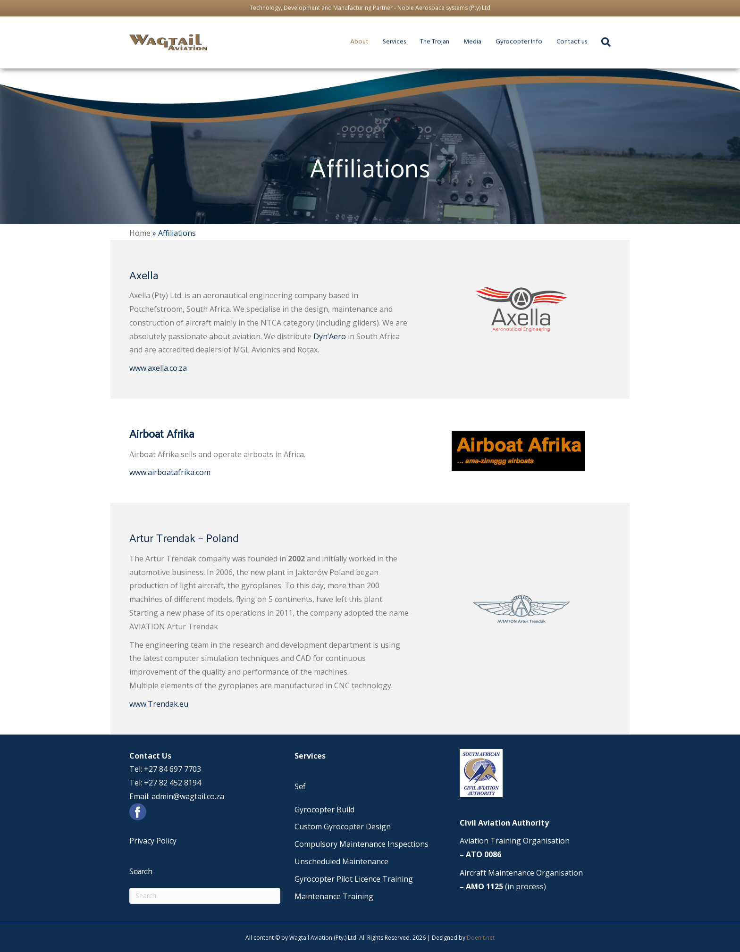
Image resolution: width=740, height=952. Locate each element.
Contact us (596, 34)
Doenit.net (481, 938)
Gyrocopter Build (324, 809)
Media (489, 34)
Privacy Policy (153, 840)
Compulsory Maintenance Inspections (361, 844)
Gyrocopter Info (539, 34)
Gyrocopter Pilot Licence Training (353, 879)
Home (140, 233)
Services (402, 34)
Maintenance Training (333, 896)
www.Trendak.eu (158, 704)
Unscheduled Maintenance (341, 861)
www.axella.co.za (158, 368)
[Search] (204, 896)
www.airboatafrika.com (169, 472)
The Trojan (448, 34)
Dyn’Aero (329, 336)
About (365, 34)
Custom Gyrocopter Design (342, 826)
